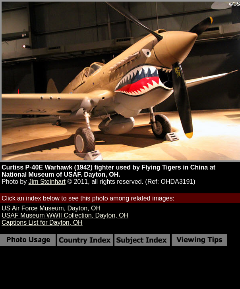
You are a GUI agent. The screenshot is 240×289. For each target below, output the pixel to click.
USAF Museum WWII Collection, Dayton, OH (65, 215)
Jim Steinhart (47, 181)
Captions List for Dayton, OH (42, 222)
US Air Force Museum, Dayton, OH (51, 208)
